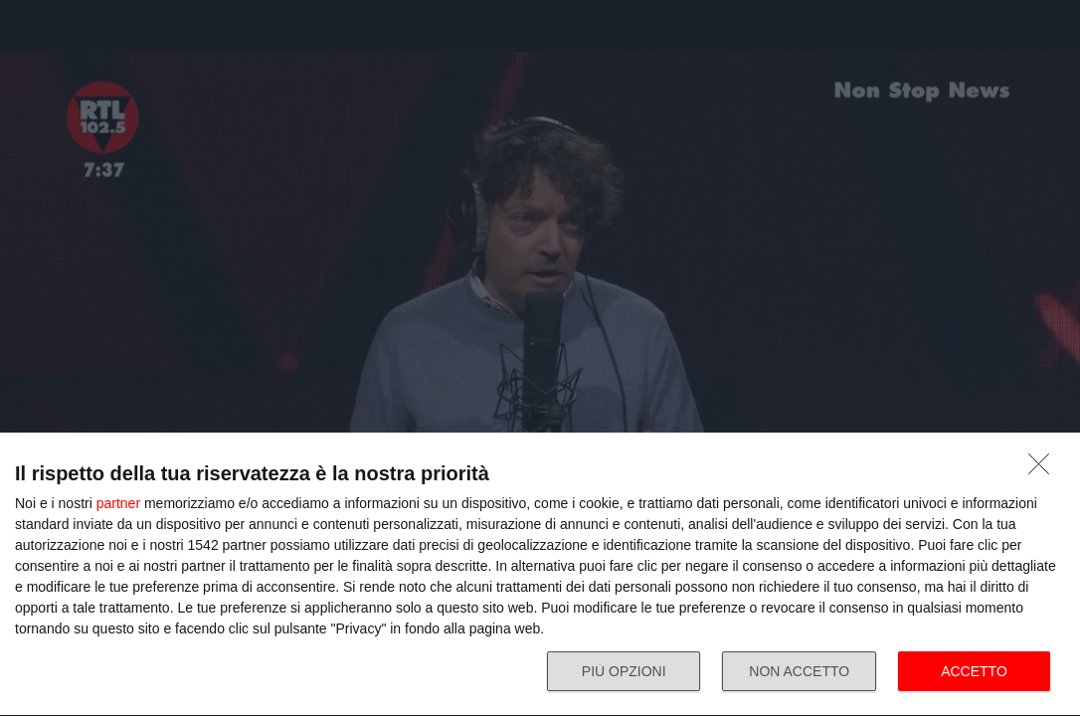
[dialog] (540, 575)
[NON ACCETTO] (1044, 469)
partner (118, 503)
